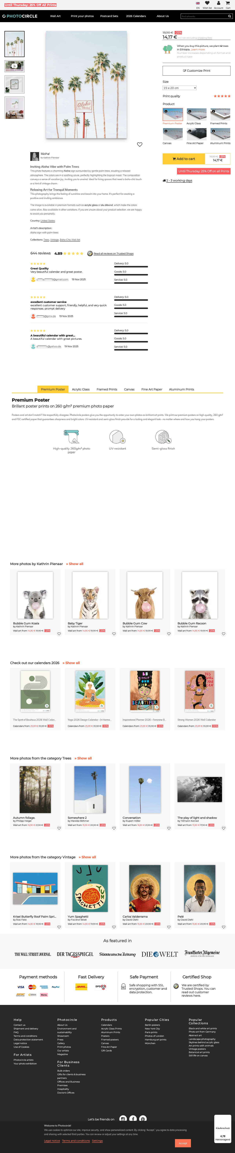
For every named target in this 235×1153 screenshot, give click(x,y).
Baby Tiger (75, 623)
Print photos (64, 1047)
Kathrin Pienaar (51, 157)
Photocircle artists (23, 1060)
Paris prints (151, 1032)
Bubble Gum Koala (26, 623)
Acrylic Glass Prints (111, 1028)
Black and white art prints (203, 1028)
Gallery (61, 1043)
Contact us (19, 1025)
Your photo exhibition (25, 1063)
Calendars (106, 1025)
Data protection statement (28, 1039)
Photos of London (154, 1036)
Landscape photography (202, 1039)
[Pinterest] (143, 1119)
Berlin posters (152, 1025)
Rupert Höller (133, 820)
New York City (152, 1028)
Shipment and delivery (26, 1028)
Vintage (54, 239)
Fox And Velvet (79, 919)
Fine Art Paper (109, 1047)
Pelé (181, 916)
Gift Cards (106, 1050)
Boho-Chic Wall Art (70, 239)
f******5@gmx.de (46, 316)
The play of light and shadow (197, 817)
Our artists (63, 1050)
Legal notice (20, 1043)
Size (166, 81)
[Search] (229, 16)
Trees (46, 239)
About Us (62, 1025)
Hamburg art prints (155, 1039)
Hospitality (63, 1089)
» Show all (74, 564)
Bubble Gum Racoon (192, 623)
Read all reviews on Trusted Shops (113, 253)
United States (48, 220)
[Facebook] (134, 1119)
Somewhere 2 (77, 817)
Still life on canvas (198, 1055)
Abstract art (195, 1035)
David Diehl (132, 919)
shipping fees (205, 37)
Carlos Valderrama (135, 916)
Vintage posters (197, 1049)
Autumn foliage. (24, 817)
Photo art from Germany (202, 1031)
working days (179, 180)
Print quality (171, 96)
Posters (105, 1036)
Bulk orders (63, 1070)
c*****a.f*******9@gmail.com (52, 279)
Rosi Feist (21, 919)
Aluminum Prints (110, 1032)
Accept (183, 1143)
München (150, 1043)
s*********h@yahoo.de (49, 346)
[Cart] (228, 5)
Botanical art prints (199, 1052)
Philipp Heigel (23, 820)
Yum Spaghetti (78, 916)
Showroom (63, 1036)
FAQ (16, 1032)
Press (60, 1039)
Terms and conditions (25, 1036)
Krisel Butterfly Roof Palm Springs (35, 916)
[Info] (166, 111)
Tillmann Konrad (190, 820)
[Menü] (229, 1117)
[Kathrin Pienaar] (34, 156)
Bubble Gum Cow (135, 623)
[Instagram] (124, 1119)
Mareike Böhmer (80, 820)
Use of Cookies (21, 1047)
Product (168, 104)
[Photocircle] (19, 16)
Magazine (62, 1054)
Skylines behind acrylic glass (204, 1042)
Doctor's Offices (65, 1092)
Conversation (132, 817)
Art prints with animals (201, 1045)
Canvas (105, 1043)
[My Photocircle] (218, 5)
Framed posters (110, 1039)
